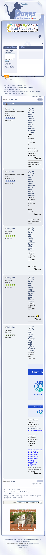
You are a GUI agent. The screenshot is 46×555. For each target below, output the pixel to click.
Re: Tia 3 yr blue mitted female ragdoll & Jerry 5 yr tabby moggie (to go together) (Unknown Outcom (31, 120)
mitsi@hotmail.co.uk (35, 428)
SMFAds (18, 541)
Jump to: (14, 502)
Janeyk (10, 109)
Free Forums (26, 541)
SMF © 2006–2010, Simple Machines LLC (29, 539)
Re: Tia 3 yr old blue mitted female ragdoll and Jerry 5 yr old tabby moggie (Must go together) (31, 183)
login (11, 51)
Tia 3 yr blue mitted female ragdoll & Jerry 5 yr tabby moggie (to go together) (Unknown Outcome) (31, 339)
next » (41, 96)
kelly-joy (11, 228)
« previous (35, 96)
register (7, 52)
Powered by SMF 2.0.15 (10, 539)
